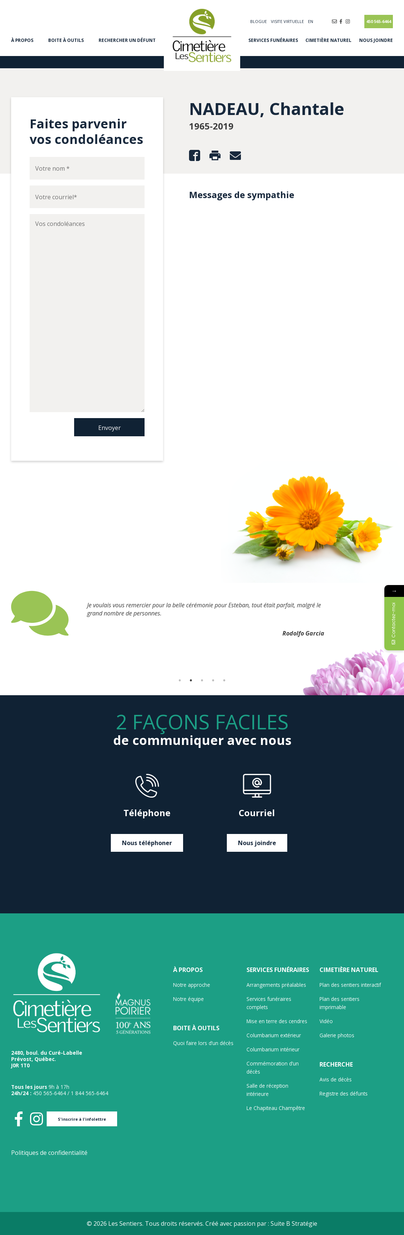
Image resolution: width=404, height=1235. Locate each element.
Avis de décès (335, 1079)
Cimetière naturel (328, 40)
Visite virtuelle (287, 21)
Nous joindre (376, 40)
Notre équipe (188, 998)
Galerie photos (336, 1035)
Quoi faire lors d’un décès (203, 1043)
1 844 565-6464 (89, 1093)
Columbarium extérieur (273, 1035)
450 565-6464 (378, 21)
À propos (22, 40)
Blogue (258, 21)
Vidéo (326, 1021)
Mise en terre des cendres (276, 1021)
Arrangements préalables (276, 984)
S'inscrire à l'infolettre (82, 1119)
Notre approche (191, 984)
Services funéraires (273, 40)
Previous (5, 633)
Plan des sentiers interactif (350, 984)
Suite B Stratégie (294, 1223)
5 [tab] (224, 680)
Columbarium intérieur (272, 1049)
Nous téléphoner (147, 843)
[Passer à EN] (310, 21)
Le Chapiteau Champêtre (275, 1107)
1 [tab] (179, 680)
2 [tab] (191, 680)
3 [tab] (202, 680)
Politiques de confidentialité (49, 1153)
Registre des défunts (343, 1093)
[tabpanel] (202, 613)
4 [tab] (213, 680)
